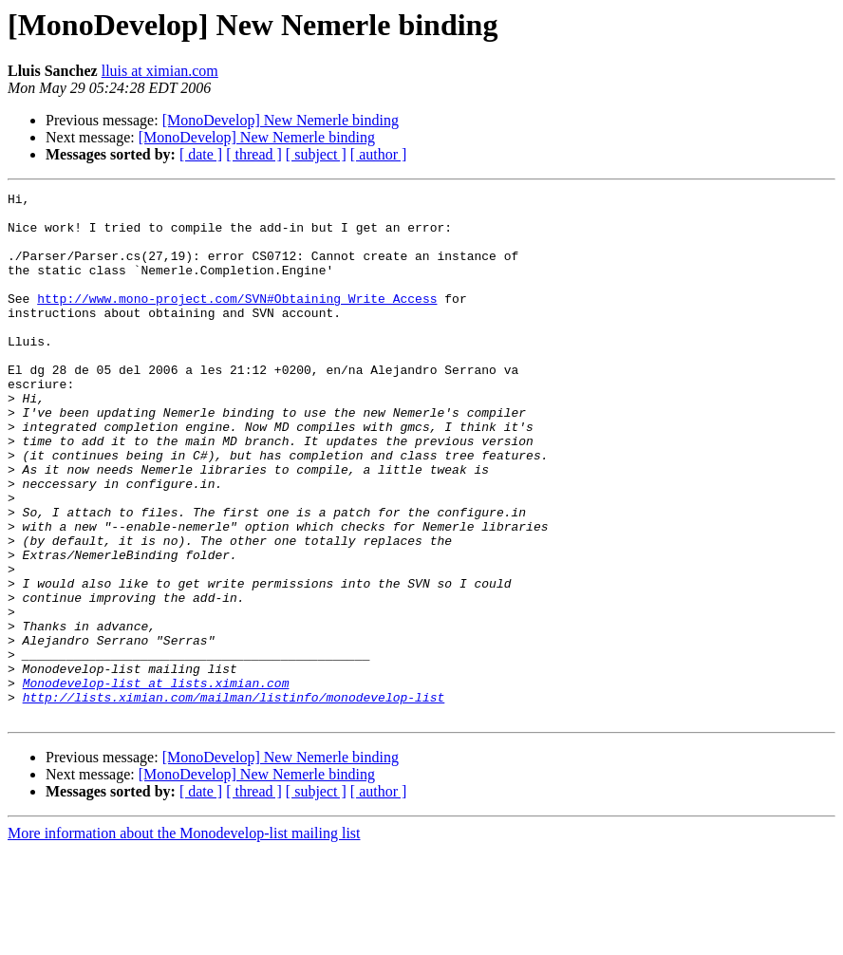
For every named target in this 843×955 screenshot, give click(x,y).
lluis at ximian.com (160, 71)
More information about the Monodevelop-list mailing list (184, 938)
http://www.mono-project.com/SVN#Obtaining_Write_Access (237, 320)
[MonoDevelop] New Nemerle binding (280, 120)
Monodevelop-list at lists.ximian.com (156, 782)
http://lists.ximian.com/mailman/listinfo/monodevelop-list (234, 799)
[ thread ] (254, 154)
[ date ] (200, 154)
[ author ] (378, 154)
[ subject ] (316, 154)
